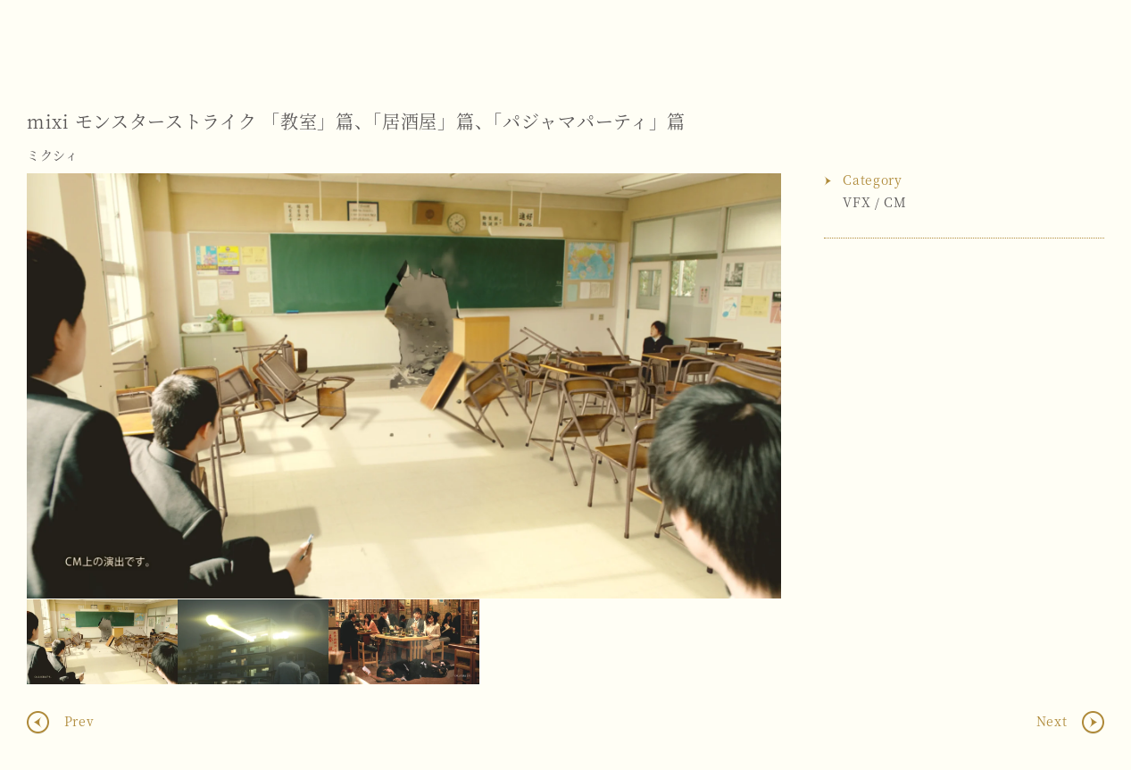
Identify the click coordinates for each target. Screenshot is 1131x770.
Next (750, 386)
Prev (77, 720)
